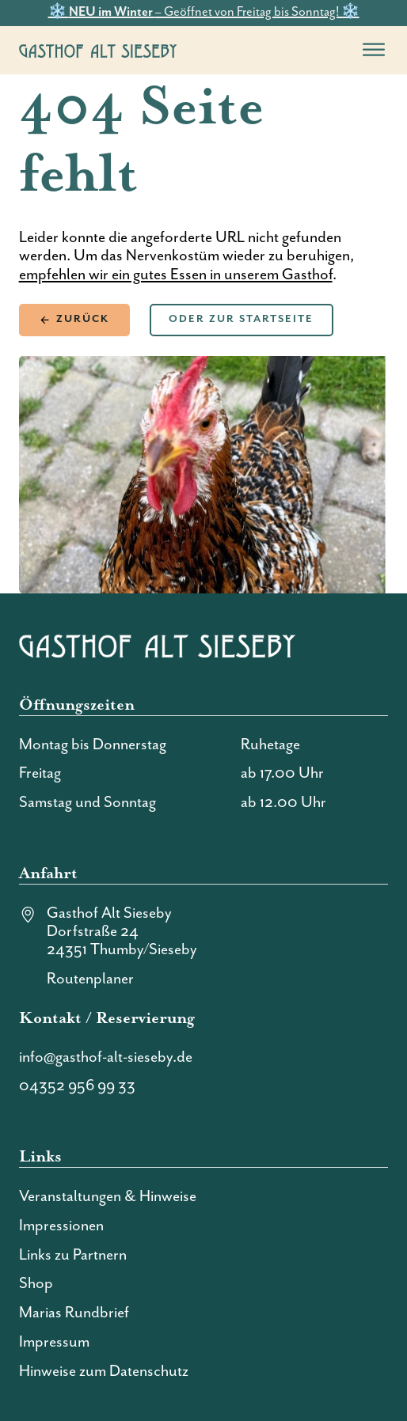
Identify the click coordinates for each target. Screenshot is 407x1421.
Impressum (54, 1342)
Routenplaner (90, 979)
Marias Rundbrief (74, 1313)
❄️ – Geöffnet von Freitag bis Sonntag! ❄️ (203, 12)
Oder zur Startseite (241, 319)
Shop (36, 1284)
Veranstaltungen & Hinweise (107, 1197)
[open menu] (374, 49)
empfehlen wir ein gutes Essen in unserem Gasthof (176, 275)
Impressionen (61, 1226)
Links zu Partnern (73, 1255)
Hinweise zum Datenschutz (103, 1371)
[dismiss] (399, 8)
